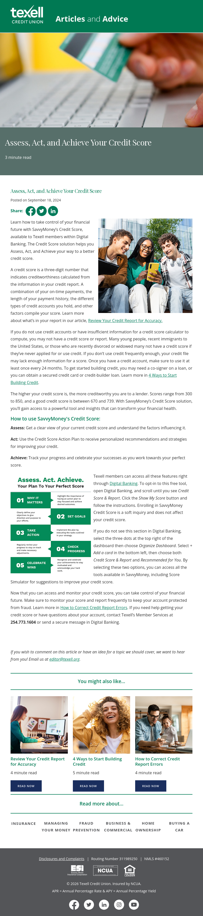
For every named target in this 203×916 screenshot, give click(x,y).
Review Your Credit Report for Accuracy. (125, 320)
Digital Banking (123, 483)
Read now (26, 786)
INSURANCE (23, 823)
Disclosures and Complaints (61, 858)
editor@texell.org (64, 659)
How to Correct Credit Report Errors (93, 607)
